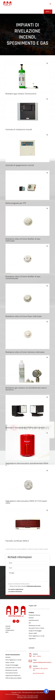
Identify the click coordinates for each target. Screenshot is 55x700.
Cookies (19, 696)
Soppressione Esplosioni (13, 675)
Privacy (25, 696)
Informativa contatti (33, 696)
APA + (48, 11)
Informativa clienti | (22, 697)
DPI (30, 623)
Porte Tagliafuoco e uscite (36, 636)
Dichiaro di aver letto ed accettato (24, 586)
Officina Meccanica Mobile (13, 678)
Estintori (31, 618)
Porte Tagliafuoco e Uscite (13, 660)
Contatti (8, 628)
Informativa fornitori (33, 697)
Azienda (8, 626)
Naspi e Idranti (10, 662)
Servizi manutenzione (13, 654)
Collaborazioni (10, 630)
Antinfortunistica (34, 620)
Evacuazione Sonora (12, 673)
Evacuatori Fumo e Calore (36, 628)
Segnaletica (32, 638)
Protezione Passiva (34, 615)
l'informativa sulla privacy (34, 586)
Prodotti (31, 612)
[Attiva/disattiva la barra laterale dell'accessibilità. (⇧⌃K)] (46, 691)
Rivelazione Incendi (34, 625)
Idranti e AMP (33, 633)
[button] (47, 63)
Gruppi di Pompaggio (35, 631)
